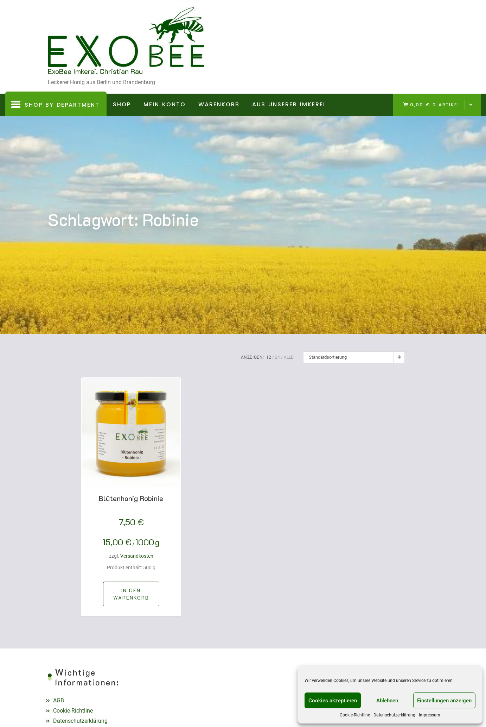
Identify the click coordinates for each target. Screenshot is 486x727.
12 (268, 357)
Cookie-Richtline (355, 715)
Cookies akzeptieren (332, 700)
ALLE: (289, 357)
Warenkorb (218, 104)
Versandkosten (136, 556)
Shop (122, 104)
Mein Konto (164, 104)
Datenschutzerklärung (394, 715)
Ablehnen (387, 700)
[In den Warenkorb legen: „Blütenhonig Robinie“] (131, 594)
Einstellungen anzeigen (444, 700)
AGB (58, 700)
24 (277, 357)
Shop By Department (56, 107)
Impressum (429, 715)
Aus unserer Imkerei (288, 104)
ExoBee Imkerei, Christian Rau (95, 71)
